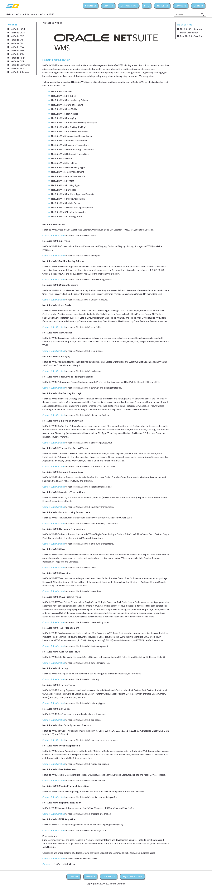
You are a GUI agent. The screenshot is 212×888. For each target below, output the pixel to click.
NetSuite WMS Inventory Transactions (70, 145)
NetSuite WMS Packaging (63, 118)
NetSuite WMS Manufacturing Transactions (72, 149)
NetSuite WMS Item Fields (64, 109)
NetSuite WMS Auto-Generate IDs (68, 176)
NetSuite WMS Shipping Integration (68, 212)
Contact (73, 876)
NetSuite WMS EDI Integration (66, 216)
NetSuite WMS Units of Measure (67, 104)
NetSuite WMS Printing (62, 180)
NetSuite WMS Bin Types (63, 95)
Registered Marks (132, 876)
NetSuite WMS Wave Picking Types (68, 167)
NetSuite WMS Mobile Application (68, 198)
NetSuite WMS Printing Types (66, 185)
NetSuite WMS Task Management (67, 171)
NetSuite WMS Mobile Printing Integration (72, 207)
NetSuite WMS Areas (61, 91)
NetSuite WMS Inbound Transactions (69, 140)
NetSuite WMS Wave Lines (64, 163)
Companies (109, 876)
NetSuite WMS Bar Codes (63, 189)
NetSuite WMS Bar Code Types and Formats (72, 194)
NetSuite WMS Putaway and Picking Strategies (74, 122)
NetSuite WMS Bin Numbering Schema (69, 100)
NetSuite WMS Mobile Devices (66, 203)
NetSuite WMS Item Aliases (64, 113)
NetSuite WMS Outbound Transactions (70, 154)
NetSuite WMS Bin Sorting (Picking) (68, 127)
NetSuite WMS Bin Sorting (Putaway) (69, 131)
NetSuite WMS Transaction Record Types (71, 136)
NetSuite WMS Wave (61, 158)
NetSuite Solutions (64, 864)
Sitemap (90, 876)
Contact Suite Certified (53, 235)
